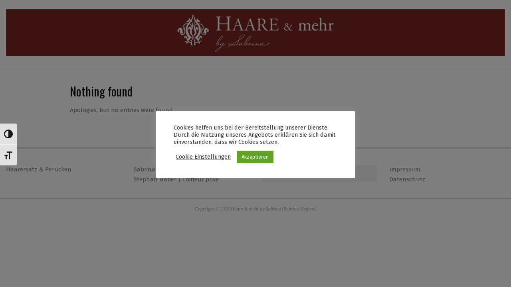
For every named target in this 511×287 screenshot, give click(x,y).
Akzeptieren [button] (255, 157)
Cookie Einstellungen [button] (203, 156)
